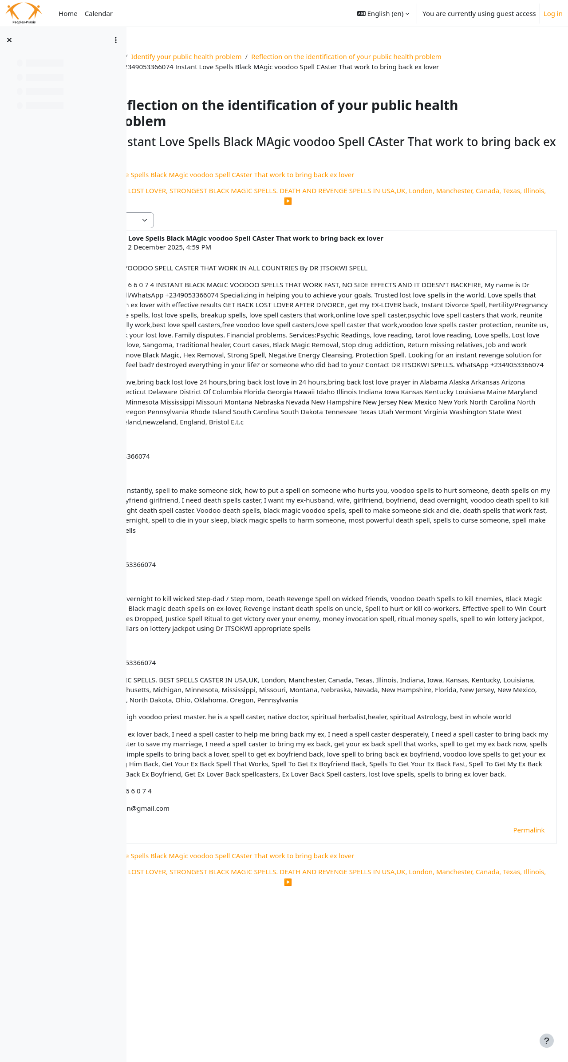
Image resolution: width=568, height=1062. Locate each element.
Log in (553, 13)
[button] (383, 13)
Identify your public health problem (238, 56)
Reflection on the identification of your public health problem (399, 56)
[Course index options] (116, 40)
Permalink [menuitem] (509, 959)
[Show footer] (547, 1041)
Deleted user (200, 246)
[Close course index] (9, 40)
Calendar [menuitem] (99, 13)
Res (168, 56)
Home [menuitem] (68, 13)
